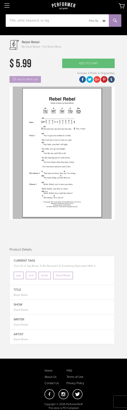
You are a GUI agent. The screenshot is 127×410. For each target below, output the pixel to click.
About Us (50, 376)
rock (31, 275)
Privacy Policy (75, 383)
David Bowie (63, 275)
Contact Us (52, 383)
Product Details (20, 249)
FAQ (69, 370)
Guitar (44, 275)
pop (18, 275)
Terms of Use (75, 376)
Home (49, 370)
